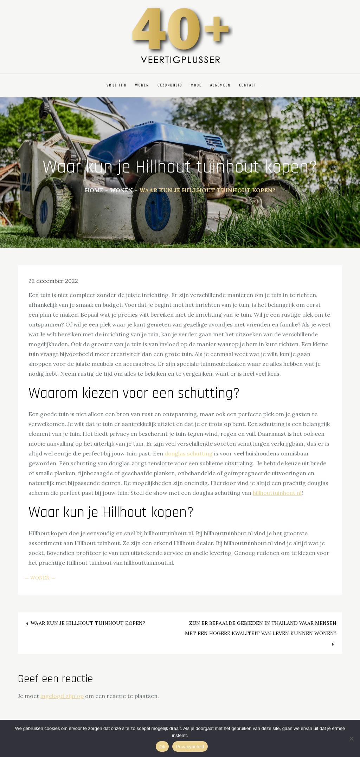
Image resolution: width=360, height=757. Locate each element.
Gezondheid (170, 85)
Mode (196, 85)
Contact (250, 85)
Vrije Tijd (117, 85)
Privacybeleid (190, 746)
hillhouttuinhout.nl (277, 492)
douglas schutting (189, 453)
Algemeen (220, 85)
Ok (162, 746)
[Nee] (351, 738)
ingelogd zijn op (62, 695)
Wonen (142, 85)
